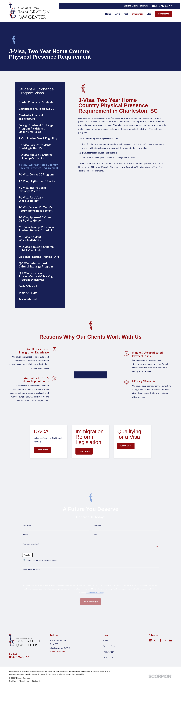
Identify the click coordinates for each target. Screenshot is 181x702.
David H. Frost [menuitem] (121, 14)
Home (105, 661)
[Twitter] (165, 661)
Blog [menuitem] (149, 14)
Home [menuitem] (108, 14)
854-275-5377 (162, 5)
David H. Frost (109, 667)
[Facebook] (160, 661)
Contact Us (163, 14)
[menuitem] (40, 102)
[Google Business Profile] (150, 661)
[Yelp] (155, 661)
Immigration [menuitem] (137, 14)
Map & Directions (57, 672)
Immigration (108, 672)
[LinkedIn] (170, 661)
